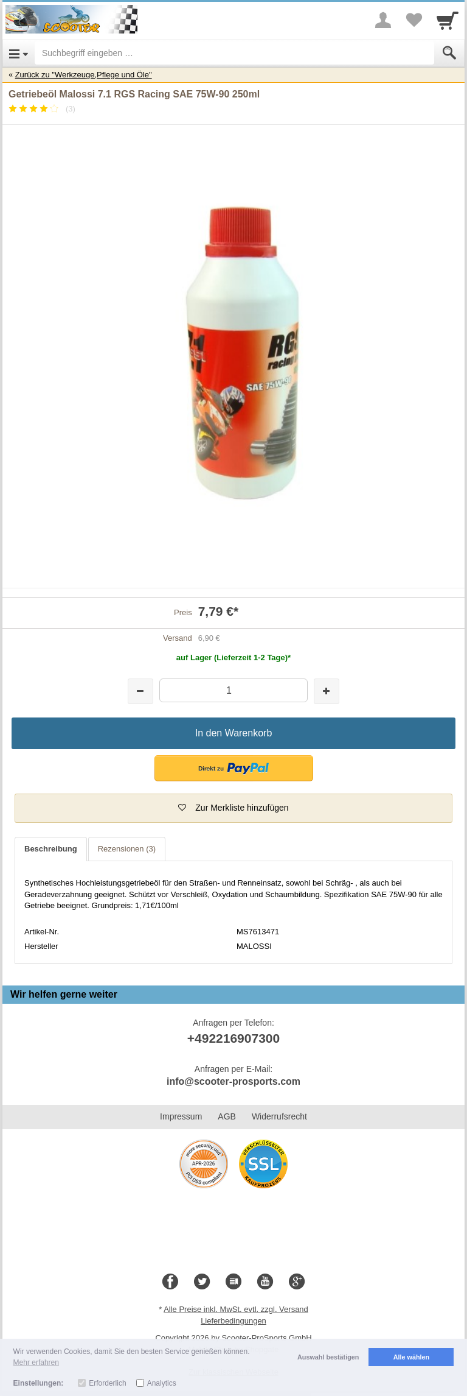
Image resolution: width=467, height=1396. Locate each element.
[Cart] (448, 20)
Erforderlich (107, 1383)
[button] (233, 768)
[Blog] (233, 1282)
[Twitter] (202, 1282)
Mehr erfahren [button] (36, 1362)
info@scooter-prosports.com (233, 1081)
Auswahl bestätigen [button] (328, 1357)
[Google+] (297, 1282)
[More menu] (383, 20)
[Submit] (449, 53)
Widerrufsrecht (279, 1116)
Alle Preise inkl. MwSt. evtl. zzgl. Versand (236, 1309)
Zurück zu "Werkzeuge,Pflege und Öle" (83, 74)
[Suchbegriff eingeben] (234, 53)
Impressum (181, 1116)
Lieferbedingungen (233, 1320)
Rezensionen (127, 848)
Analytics (161, 1383)
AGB (227, 1116)
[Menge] (233, 690)
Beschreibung (50, 848)
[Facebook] (170, 1282)
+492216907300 (233, 1038)
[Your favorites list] (413, 20)
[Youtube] (265, 1282)
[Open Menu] (18, 53)
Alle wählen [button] (411, 1357)
